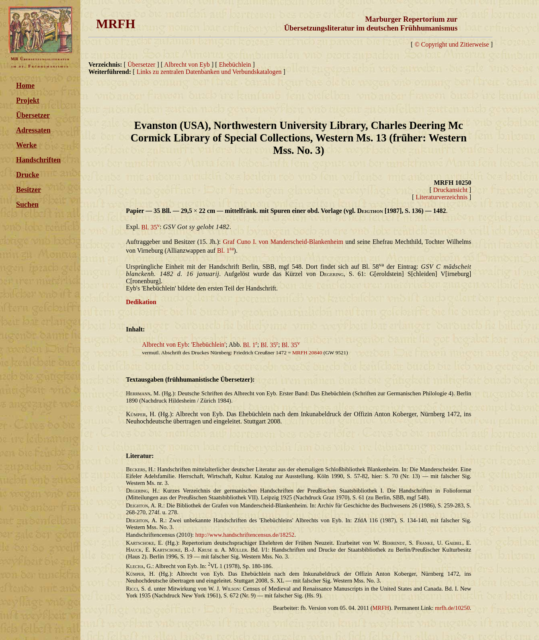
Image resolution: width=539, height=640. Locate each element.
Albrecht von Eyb (187, 64)
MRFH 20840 (307, 353)
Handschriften (38, 160)
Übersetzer (33, 115)
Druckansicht (450, 189)
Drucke (27, 175)
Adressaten (33, 130)
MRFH (381, 608)
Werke (26, 145)
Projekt (27, 100)
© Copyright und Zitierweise (451, 44)
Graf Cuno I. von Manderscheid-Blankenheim (283, 241)
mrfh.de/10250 (452, 608)
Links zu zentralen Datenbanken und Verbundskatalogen (209, 71)
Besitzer (28, 190)
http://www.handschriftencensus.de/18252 (245, 535)
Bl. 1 (225, 250)
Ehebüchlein (236, 64)
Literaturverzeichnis (441, 197)
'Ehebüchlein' (208, 344)
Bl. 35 (150, 227)
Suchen (27, 204)
